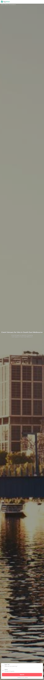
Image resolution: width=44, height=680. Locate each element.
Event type (7, 664)
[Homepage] (5, 2)
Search (22, 674)
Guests (6, 669)
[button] (39, 2)
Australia (2, 4)
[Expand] (42, 2)
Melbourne (6, 4)
